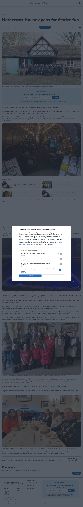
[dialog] (41, 253)
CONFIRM (30, 275)
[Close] (67, 229)
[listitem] (41, 250)
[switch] (60, 254)
